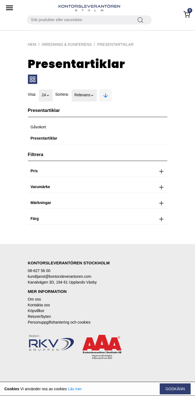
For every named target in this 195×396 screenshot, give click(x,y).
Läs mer (75, 389)
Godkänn (175, 389)
